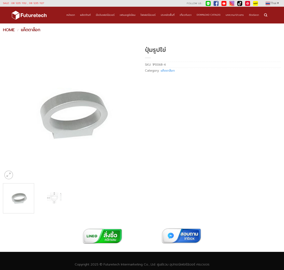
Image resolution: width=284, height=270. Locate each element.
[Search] (265, 15)
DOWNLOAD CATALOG (208, 15)
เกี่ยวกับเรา (186, 15)
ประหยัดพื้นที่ (168, 15)
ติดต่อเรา (254, 15)
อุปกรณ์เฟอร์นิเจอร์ (182, 264)
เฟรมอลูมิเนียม (127, 15)
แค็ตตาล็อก (30, 30)
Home (9, 30)
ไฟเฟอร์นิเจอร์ (148, 15)
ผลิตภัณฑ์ (85, 15)
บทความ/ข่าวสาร (235, 15)
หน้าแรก (70, 15)
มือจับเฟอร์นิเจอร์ (105, 15)
